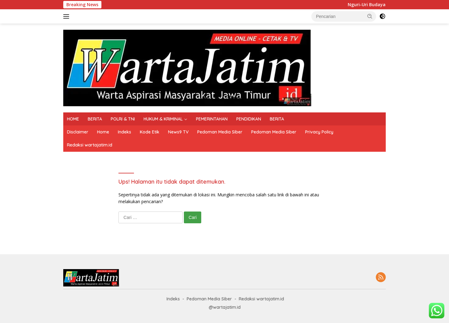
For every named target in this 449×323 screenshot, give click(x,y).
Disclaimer (77, 132)
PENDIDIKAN (248, 119)
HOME (73, 119)
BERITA (95, 119)
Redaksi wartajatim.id (89, 145)
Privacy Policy (319, 132)
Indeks (124, 132)
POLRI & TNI (123, 119)
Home (103, 132)
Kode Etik (149, 132)
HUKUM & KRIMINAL (163, 119)
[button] (370, 16)
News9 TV (178, 132)
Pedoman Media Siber (219, 132)
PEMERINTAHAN (212, 119)
